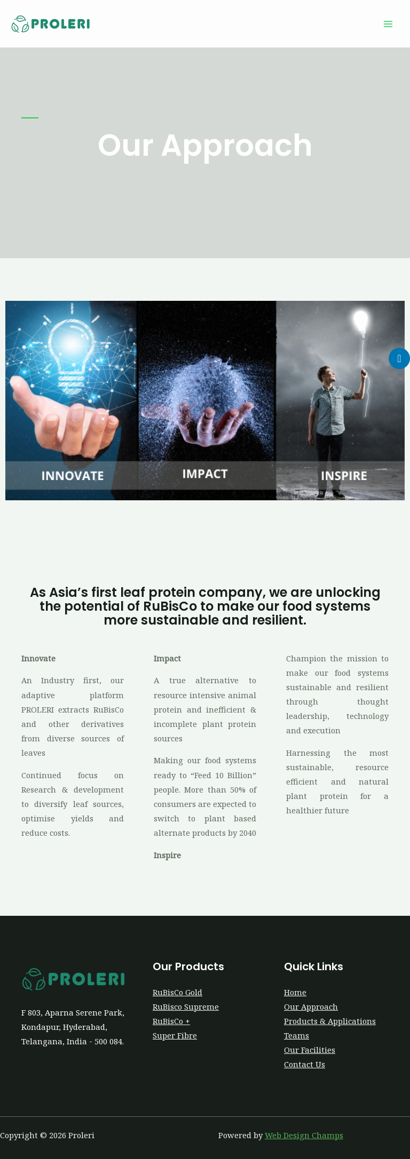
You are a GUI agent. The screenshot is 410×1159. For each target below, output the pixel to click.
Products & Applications (330, 1021)
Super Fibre (175, 1035)
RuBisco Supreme (186, 1006)
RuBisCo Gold (177, 992)
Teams (296, 1035)
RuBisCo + (171, 1021)
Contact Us (304, 1064)
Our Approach (311, 1006)
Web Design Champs (304, 1135)
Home (295, 992)
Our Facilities (309, 1049)
